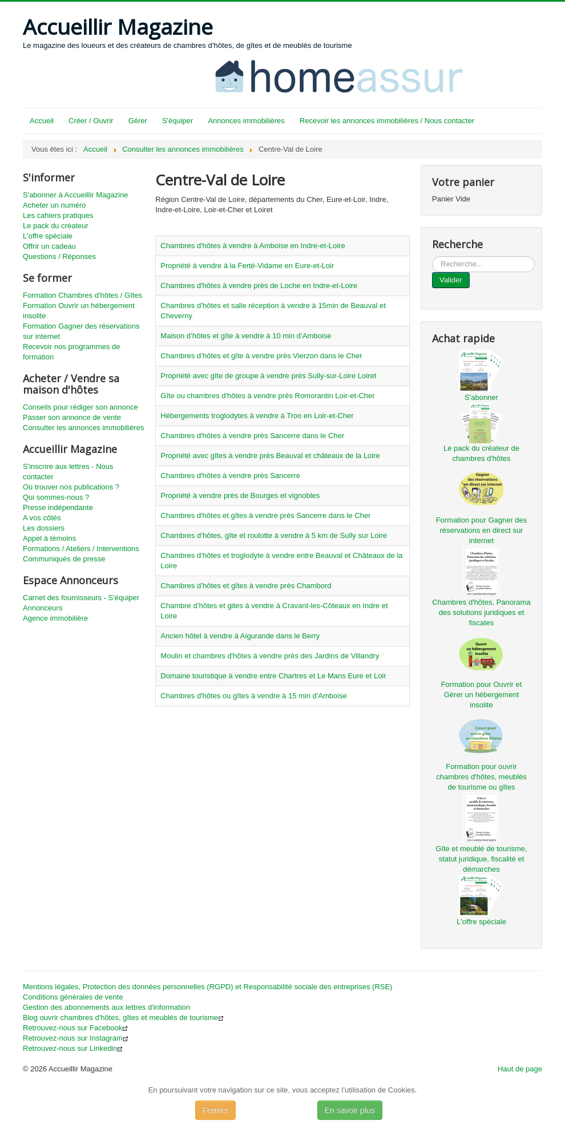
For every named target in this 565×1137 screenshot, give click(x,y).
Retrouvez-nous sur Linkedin (73, 1048)
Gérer (137, 120)
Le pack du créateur (55, 225)
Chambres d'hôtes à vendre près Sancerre (230, 475)
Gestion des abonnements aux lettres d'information (106, 1007)
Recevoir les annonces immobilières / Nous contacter (387, 120)
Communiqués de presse (64, 559)
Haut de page (520, 1069)
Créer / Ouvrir (91, 120)
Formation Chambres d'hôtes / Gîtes (82, 295)
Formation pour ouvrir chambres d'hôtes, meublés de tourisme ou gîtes (481, 776)
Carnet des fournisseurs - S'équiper (81, 597)
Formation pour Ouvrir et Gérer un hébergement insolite (481, 694)
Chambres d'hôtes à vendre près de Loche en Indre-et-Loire (258, 285)
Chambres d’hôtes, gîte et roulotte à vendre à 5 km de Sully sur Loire (273, 535)
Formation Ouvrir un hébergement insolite (79, 310)
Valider (450, 280)
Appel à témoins (49, 538)
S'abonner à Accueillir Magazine (75, 195)
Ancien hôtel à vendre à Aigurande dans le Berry (240, 636)
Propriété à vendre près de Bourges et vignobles (240, 495)
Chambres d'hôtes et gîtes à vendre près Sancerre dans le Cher (265, 515)
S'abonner (481, 397)
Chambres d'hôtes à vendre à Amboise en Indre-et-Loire (252, 245)
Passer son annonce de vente (72, 417)
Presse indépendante (58, 507)
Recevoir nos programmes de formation (71, 351)
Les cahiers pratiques (58, 215)
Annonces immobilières (246, 120)
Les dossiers (43, 528)
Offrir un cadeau (49, 246)
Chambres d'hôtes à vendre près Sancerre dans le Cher (252, 435)
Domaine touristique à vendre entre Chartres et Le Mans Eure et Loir (273, 675)
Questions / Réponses (59, 256)
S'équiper (177, 120)
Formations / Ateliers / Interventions (81, 548)
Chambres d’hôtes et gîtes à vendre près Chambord (245, 585)
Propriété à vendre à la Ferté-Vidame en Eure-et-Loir (247, 265)
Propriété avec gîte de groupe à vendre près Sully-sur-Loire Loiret (268, 375)
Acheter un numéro (54, 205)
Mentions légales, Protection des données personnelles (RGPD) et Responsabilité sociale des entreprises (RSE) (207, 986)
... (432, 256)
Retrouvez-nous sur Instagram (75, 1038)
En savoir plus (350, 1110)
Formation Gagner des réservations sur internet (81, 331)
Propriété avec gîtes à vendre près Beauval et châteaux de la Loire (270, 455)
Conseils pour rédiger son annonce (80, 407)
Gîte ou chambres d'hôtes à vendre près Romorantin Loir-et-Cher (267, 395)
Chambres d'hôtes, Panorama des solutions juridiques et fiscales (481, 612)
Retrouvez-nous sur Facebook (75, 1027)
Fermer (215, 1110)
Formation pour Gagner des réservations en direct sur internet (481, 530)
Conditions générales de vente (73, 997)
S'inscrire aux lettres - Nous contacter (68, 471)
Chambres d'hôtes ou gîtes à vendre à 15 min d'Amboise (253, 695)
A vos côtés (41, 517)
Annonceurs (42, 608)
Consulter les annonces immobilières (83, 427)
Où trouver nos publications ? (71, 487)
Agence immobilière (55, 618)
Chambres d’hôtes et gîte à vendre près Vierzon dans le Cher (261, 355)
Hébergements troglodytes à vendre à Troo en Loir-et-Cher (256, 415)
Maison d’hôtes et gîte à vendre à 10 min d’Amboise (245, 335)
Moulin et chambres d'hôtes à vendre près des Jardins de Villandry (269, 656)
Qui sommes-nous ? (56, 497)
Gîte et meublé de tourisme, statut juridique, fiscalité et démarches (481, 858)
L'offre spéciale (47, 236)
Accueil (42, 120)
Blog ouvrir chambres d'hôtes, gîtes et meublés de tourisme (123, 1017)
